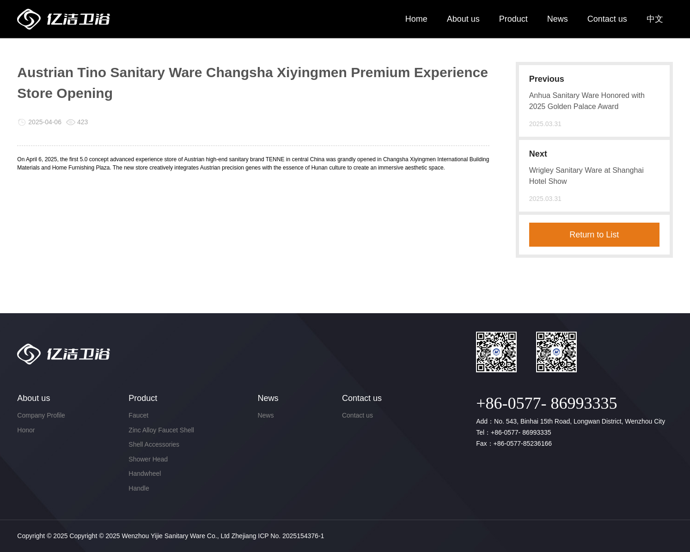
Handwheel (144, 473)
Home (416, 19)
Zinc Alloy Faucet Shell (161, 430)
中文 (655, 19)
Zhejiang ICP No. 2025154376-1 (278, 536)
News (557, 19)
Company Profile (41, 415)
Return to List (594, 234)
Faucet (138, 415)
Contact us (607, 19)
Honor (26, 430)
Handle (138, 488)
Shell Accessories (153, 444)
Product (513, 19)
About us (463, 19)
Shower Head (148, 459)
